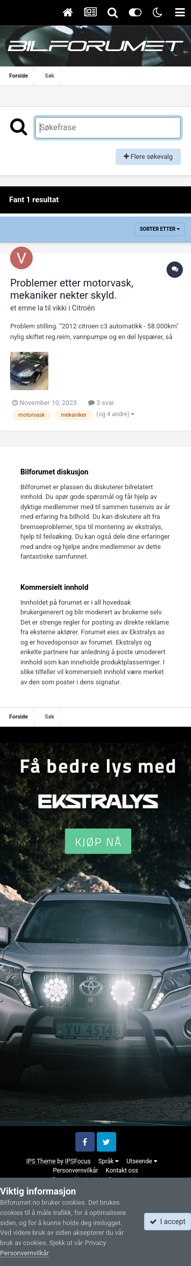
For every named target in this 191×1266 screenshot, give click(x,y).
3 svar (101, 403)
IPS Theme (41, 1161)
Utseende (141, 1161)
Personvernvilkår (75, 1170)
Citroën (83, 308)
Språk (108, 1161)
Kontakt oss (122, 1170)
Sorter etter (160, 229)
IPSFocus (77, 1161)
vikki (59, 308)
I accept (167, 1221)
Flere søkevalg (148, 156)
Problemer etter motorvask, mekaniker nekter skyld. (71, 289)
